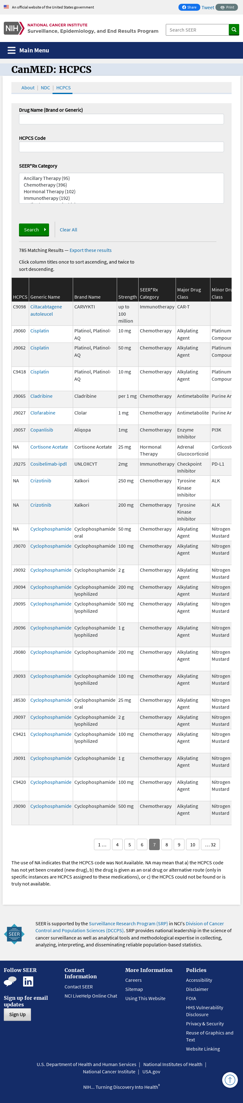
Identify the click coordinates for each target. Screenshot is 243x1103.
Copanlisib (41, 429)
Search (31, 229)
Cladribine (41, 396)
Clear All (68, 229)
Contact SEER (79, 986)
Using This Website (145, 998)
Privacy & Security (205, 1023)
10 (192, 844)
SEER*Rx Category (38, 166)
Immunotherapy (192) (121, 198)
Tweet (208, 7)
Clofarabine (42, 412)
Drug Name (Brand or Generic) (51, 110)
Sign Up (17, 1014)
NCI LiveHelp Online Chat (91, 996)
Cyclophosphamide (51, 529)
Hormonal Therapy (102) (121, 191)
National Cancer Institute (109, 1071)
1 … (102, 844)
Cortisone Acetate (49, 447)
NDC (45, 87)
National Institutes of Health (172, 1064)
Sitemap (134, 989)
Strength (127, 297)
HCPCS (63, 87)
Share (191, 8)
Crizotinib (40, 480)
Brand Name (87, 297)
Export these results (91, 250)
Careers (133, 980)
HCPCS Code (32, 138)
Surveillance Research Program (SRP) (128, 923)
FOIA (191, 998)
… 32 (210, 844)
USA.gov (151, 1071)
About (28, 87)
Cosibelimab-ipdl (48, 464)
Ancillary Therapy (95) (121, 178)
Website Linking (203, 1049)
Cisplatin (39, 330)
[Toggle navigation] (28, 50)
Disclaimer (197, 989)
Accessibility (199, 980)
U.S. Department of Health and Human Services (86, 1064)
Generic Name (45, 297)
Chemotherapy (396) (121, 185)
